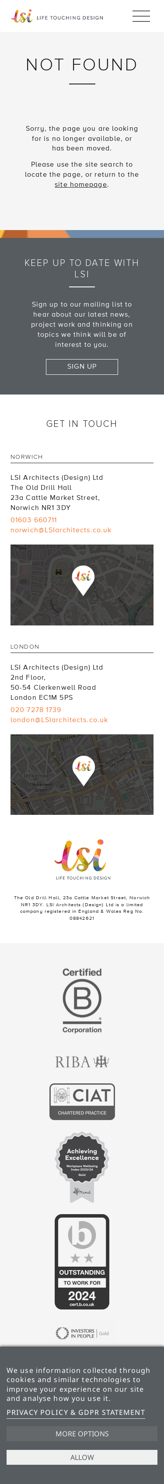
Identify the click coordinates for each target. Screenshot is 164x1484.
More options (82, 1434)
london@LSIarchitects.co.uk (59, 720)
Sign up (82, 366)
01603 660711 (33, 520)
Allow (82, 1457)
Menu (141, 12)
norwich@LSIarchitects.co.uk (61, 530)
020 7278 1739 (36, 709)
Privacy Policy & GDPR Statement (76, 1412)
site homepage (81, 184)
